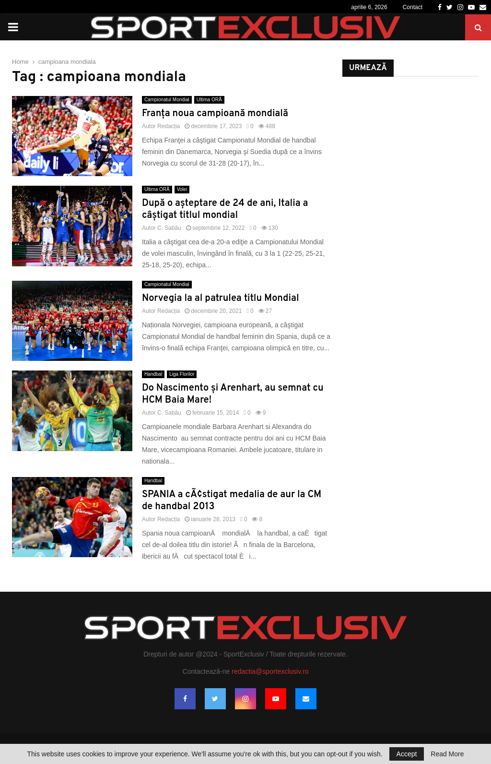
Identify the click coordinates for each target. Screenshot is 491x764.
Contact (412, 7)
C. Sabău (169, 228)
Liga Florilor (181, 374)
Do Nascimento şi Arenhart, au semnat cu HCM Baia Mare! (233, 394)
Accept (407, 754)
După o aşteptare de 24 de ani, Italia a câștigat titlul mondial (225, 209)
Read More (447, 754)
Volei (182, 189)
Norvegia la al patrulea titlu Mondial (220, 298)
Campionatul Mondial (166, 99)
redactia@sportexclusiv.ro (270, 671)
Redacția (168, 126)
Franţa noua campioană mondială (215, 113)
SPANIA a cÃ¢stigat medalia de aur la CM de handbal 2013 (231, 501)
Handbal (153, 374)
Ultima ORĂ (209, 99)
